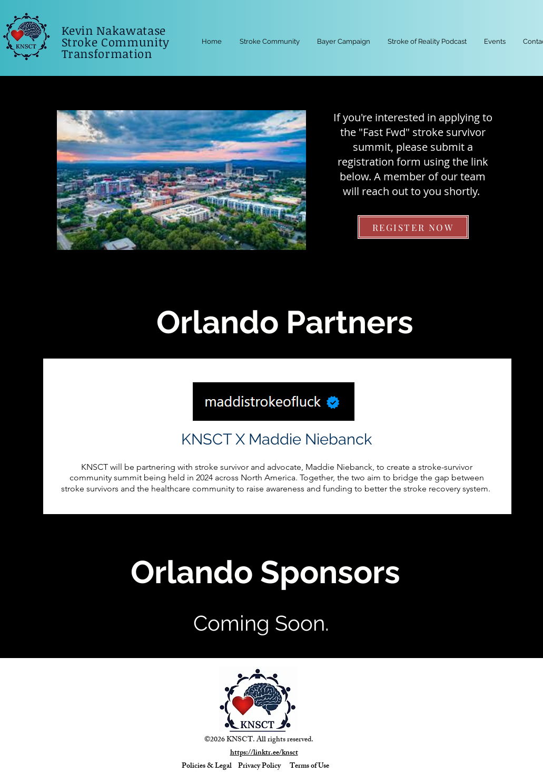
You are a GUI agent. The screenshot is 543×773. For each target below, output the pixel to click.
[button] (495, 41)
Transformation (109, 53)
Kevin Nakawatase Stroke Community (117, 36)
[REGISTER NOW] (413, 227)
